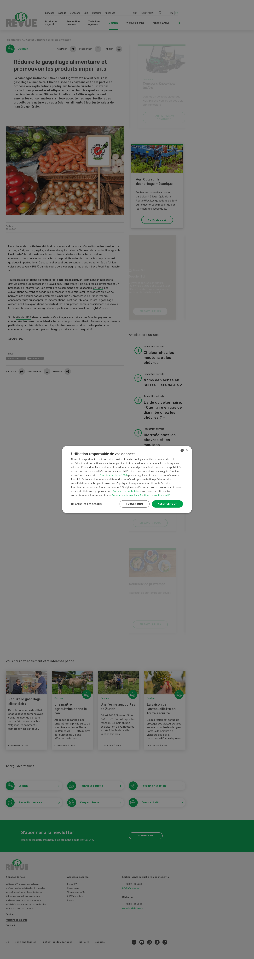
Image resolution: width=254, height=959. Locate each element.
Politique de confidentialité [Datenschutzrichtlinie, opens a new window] (155, 495)
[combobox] (182, 450)
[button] (86, 504)
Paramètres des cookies (125, 495)
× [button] (186, 450)
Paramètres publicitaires (126, 491)
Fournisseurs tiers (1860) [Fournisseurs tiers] (113, 475)
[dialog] (127, 479)
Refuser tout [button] (134, 503)
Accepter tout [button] (167, 503)
